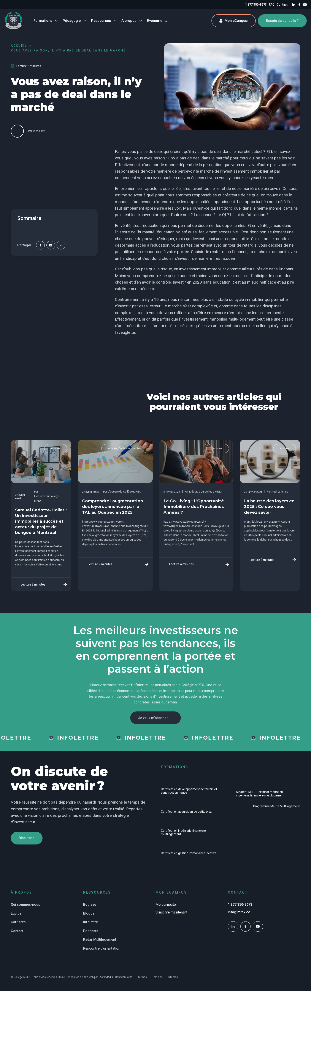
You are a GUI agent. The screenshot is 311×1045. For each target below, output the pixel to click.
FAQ (272, 4)
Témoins (157, 979)
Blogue (88, 915)
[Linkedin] (61, 245)
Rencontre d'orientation (101, 950)
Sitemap (173, 979)
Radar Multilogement (99, 941)
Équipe (16, 915)
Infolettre (90, 924)
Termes (142, 979)
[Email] (50, 245)
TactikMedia (105, 978)
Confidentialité (123, 979)
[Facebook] (40, 245)
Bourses (90, 906)
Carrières (18, 924)
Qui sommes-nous (25, 906)
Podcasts (90, 933)
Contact (282, 4)
